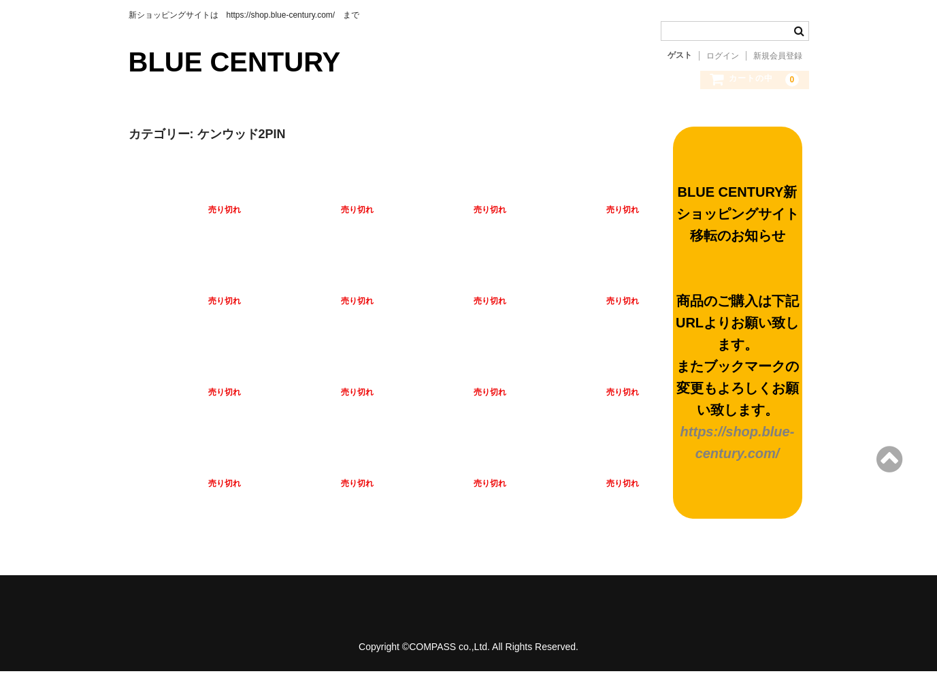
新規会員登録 (777, 56)
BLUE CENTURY (235, 62)
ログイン (722, 56)
